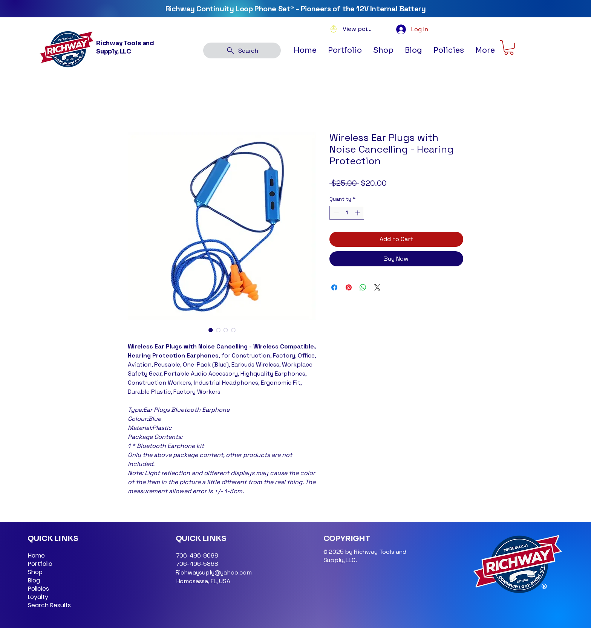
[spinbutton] (347, 212)
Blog (34, 580)
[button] (449, 50)
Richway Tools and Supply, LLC (125, 47)
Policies (38, 589)
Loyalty (38, 597)
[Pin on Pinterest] (348, 287)
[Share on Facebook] (334, 287)
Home (36, 556)
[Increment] (358, 212)
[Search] (242, 50)
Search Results (49, 605)
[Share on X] (377, 287)
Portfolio (40, 564)
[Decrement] (335, 212)
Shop (35, 572)
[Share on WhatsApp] (362, 287)
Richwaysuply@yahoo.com (214, 572)
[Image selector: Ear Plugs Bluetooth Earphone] (210, 330)
